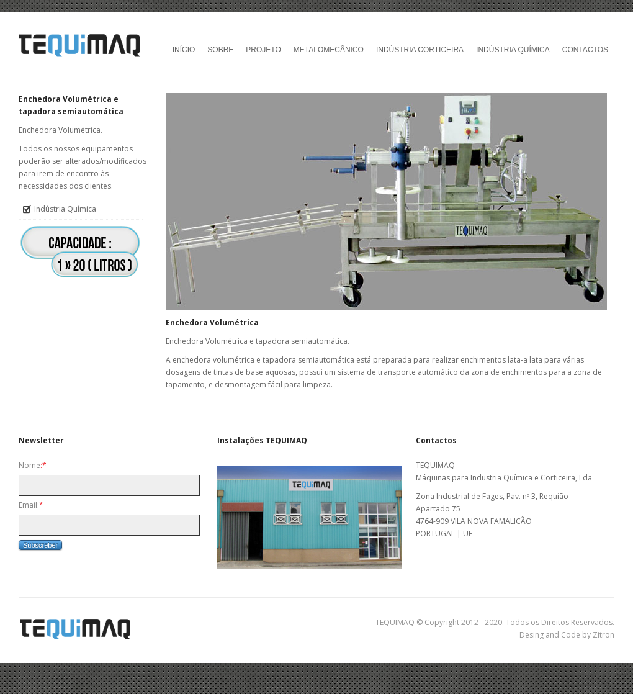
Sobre (220, 49)
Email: (31, 505)
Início (184, 49)
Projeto (263, 49)
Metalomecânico (329, 49)
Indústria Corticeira (420, 49)
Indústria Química (513, 49)
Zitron (603, 634)
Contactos (585, 49)
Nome (33, 465)
